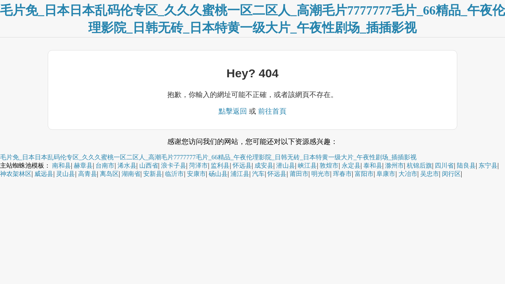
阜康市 (385, 173)
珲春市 (342, 173)
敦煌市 (329, 165)
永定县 (351, 165)
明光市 (320, 173)
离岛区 (109, 173)
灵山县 (65, 173)
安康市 (196, 173)
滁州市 (394, 165)
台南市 (104, 165)
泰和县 (372, 165)
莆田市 (299, 173)
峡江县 (307, 165)
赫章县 (83, 165)
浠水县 (127, 165)
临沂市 (174, 173)
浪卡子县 (173, 165)
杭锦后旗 (419, 165)
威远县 (43, 173)
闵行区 (451, 173)
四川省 (444, 165)
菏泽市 (198, 165)
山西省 (148, 165)
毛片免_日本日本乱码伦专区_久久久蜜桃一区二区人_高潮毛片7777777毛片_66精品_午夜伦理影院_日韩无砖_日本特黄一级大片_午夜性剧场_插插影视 (208, 157)
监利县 (220, 165)
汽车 (258, 173)
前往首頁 (272, 111)
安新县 (152, 173)
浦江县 (239, 173)
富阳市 (364, 173)
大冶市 (407, 173)
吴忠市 (429, 173)
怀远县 (242, 165)
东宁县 (488, 165)
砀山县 (218, 173)
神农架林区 (16, 173)
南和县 (61, 165)
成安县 (263, 165)
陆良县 (466, 165)
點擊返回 (233, 111)
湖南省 (131, 173)
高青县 (87, 173)
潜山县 (285, 165)
